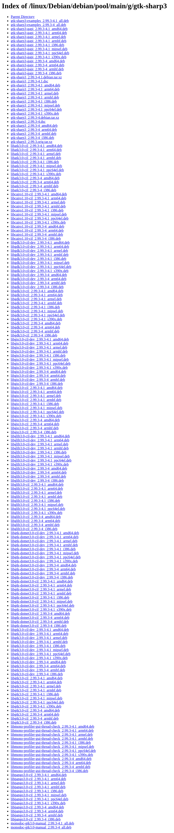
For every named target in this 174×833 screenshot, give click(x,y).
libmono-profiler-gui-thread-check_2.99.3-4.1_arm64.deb (52, 730)
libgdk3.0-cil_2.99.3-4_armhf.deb (35, 331)
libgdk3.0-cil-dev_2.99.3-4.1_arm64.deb (40, 246)
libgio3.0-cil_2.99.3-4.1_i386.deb (35, 404)
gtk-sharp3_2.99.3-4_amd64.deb (34, 125)
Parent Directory (23, 17)
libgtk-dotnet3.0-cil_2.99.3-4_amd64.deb (40, 613)
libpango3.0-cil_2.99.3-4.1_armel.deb (38, 783)
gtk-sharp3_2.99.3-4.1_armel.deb (35, 93)
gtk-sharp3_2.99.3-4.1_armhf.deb (35, 97)
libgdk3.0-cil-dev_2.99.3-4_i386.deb (37, 287)
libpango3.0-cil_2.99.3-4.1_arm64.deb (38, 779)
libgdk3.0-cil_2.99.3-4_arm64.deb (35, 327)
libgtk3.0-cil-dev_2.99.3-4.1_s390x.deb (39, 658)
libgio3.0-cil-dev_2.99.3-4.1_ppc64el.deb (40, 363)
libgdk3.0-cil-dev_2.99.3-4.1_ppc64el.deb (41, 267)
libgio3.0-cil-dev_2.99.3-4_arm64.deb (38, 376)
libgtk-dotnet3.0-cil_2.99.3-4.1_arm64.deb (41, 585)
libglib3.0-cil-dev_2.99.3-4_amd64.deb (39, 468)
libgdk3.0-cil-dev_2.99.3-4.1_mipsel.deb (40, 263)
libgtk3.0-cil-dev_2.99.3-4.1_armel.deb (39, 638)
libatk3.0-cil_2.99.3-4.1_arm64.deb (36, 150)
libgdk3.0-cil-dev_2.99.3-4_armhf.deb (38, 283)
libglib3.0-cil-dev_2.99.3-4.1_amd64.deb (40, 436)
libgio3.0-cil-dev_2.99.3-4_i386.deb (37, 384)
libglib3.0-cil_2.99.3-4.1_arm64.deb (37, 488)
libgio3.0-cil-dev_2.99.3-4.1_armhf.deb (39, 351)
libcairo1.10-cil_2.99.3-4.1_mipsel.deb (39, 214)
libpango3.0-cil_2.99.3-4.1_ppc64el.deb (39, 799)
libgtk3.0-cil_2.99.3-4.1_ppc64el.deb (37, 702)
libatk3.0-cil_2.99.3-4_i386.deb (33, 190)
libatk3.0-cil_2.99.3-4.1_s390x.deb (36, 174)
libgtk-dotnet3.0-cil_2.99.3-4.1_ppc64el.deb (42, 605)
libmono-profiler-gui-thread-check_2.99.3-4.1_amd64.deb (52, 726)
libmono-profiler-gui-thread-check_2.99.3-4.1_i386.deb (51, 743)
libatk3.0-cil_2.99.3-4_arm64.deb (35, 182)
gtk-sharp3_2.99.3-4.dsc (28, 121)
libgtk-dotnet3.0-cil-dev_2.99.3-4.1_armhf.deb (44, 545)
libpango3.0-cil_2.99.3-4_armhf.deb (37, 815)
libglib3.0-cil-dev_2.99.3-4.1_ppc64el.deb (41, 460)
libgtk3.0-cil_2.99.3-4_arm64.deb (35, 714)
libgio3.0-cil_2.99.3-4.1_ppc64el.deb (37, 412)
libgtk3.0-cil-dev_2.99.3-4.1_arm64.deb (39, 634)
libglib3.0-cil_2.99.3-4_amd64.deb (36, 517)
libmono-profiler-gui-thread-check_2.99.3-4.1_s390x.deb (52, 755)
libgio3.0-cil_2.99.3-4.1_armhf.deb (36, 400)
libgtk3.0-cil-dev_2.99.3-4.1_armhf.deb (39, 642)
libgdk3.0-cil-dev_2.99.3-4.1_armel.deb (39, 250)
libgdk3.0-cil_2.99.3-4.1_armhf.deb (36, 303)
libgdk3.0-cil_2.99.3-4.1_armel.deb (36, 299)
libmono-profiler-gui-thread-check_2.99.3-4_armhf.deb (50, 767)
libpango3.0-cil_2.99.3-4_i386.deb (36, 819)
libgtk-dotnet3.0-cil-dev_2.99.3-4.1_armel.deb (44, 541)
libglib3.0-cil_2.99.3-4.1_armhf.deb (36, 497)
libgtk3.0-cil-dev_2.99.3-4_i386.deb (37, 674)
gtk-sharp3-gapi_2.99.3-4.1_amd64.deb (39, 29)
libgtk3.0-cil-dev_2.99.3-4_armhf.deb (38, 670)
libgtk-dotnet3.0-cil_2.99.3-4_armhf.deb (40, 622)
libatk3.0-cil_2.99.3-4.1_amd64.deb (36, 146)
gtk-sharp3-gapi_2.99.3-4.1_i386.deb (37, 45)
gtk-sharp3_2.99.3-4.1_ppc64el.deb (36, 109)
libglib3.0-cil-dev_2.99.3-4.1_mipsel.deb (40, 456)
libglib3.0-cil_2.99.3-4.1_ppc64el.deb (38, 509)
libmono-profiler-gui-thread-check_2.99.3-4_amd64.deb (51, 759)
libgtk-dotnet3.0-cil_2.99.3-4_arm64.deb (40, 617)
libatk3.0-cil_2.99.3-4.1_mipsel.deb (36, 166)
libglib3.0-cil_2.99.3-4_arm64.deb (35, 521)
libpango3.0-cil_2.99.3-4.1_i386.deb (37, 791)
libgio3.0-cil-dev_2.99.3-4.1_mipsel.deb (40, 359)
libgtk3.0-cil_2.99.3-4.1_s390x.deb (36, 706)
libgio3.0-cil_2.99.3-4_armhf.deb (35, 428)
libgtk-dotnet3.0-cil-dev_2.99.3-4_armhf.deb (43, 573)
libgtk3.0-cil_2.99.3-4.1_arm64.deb (36, 682)
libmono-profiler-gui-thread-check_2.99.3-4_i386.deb (49, 771)
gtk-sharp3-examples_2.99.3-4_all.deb (38, 25)
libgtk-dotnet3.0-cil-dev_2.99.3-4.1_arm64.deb (44, 537)
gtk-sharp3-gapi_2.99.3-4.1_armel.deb (38, 37)
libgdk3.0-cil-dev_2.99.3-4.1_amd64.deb (40, 242)
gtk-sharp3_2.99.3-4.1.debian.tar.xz (36, 77)
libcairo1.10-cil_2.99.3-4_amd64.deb (37, 226)
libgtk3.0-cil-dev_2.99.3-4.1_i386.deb (38, 646)
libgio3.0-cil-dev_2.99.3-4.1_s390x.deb (39, 367)
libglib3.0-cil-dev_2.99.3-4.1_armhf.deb (40, 448)
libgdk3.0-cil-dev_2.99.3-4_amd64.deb (39, 275)
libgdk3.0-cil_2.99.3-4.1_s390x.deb (36, 319)
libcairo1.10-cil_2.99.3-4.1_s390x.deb (38, 222)
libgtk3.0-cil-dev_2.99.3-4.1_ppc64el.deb (40, 654)
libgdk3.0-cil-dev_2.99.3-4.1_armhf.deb (39, 255)
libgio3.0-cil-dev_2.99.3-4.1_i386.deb (38, 355)
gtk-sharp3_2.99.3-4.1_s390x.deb (35, 113)
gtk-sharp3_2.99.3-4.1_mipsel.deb (35, 105)
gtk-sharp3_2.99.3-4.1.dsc (29, 81)
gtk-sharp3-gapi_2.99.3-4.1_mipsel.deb (39, 49)
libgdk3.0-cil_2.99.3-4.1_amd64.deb (37, 291)
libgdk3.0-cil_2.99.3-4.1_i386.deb (35, 307)
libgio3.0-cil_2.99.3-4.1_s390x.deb (36, 416)
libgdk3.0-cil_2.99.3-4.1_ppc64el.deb (38, 315)
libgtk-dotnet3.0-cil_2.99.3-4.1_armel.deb (41, 589)
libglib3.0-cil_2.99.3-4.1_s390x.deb (36, 513)
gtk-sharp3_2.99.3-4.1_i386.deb (34, 101)
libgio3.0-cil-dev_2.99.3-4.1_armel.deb (39, 347)
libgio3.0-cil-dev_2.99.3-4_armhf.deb (38, 380)
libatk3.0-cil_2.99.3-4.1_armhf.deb (36, 158)
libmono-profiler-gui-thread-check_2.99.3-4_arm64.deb (51, 763)
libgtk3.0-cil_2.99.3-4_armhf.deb (35, 718)
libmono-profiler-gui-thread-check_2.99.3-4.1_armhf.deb (52, 738)
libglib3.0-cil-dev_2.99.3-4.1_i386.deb (38, 452)
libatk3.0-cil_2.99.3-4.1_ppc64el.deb (37, 170)
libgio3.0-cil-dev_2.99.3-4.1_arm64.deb (39, 343)
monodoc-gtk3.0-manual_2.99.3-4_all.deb (41, 827)
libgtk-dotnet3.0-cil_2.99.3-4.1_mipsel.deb (41, 601)
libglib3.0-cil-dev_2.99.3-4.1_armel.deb (39, 444)
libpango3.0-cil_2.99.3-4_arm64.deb (37, 811)
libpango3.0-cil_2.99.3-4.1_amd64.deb (39, 775)
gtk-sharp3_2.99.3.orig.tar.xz (31, 142)
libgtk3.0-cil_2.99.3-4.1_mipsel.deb (36, 698)
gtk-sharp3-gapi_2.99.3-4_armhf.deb (37, 69)
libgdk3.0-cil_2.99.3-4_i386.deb (34, 335)
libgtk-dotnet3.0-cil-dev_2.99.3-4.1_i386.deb (43, 549)
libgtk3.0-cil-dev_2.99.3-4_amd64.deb (38, 662)
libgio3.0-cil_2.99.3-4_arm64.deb (35, 424)
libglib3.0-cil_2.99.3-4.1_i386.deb (35, 501)
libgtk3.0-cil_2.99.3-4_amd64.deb (35, 710)
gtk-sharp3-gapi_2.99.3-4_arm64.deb (37, 65)
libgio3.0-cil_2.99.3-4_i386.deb (34, 432)
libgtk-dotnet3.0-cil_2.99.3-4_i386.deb (39, 626)
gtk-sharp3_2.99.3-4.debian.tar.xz (35, 117)
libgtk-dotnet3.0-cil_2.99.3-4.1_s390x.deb (41, 609)
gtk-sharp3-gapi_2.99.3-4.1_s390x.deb (38, 57)
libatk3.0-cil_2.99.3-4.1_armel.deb (36, 154)
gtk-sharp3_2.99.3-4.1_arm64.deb (35, 89)
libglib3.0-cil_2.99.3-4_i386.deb (34, 529)
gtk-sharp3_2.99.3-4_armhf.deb (33, 134)
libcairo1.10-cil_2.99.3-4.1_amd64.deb (39, 194)
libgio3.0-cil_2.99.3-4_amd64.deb (35, 420)
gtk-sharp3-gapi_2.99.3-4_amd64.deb (38, 61)
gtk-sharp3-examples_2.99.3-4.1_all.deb (40, 21)
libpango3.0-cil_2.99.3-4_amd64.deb (37, 807)
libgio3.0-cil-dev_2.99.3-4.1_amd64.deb (40, 339)
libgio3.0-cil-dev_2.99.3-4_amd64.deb (38, 371)
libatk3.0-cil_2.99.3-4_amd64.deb (35, 178)
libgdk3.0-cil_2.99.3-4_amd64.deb (36, 323)
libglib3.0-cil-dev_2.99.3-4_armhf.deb (38, 476)
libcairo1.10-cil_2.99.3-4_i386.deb (36, 238)
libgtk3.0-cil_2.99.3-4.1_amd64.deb (37, 678)
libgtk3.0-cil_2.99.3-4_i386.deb (34, 722)
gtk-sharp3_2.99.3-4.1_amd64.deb (35, 85)
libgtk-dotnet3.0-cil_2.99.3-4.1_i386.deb (40, 597)
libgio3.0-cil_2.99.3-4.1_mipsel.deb (36, 408)
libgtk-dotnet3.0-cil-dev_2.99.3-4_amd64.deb (43, 565)
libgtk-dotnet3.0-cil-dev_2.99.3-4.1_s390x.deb (44, 561)
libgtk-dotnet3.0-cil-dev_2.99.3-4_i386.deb (42, 577)
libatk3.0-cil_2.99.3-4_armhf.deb (34, 186)
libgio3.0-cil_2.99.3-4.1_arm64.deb (36, 392)
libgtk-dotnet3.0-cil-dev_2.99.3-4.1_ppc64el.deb (45, 557)
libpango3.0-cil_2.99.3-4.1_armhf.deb (38, 787)
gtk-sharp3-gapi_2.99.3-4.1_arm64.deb (39, 33)
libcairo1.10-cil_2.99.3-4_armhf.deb (37, 234)
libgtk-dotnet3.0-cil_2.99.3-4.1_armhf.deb (41, 593)
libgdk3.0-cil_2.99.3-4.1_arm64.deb (37, 295)
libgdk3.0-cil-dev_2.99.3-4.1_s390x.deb (39, 271)
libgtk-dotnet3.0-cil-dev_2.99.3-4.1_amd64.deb (45, 533)
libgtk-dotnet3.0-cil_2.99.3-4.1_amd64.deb (42, 581)
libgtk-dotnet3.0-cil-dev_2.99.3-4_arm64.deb (43, 569)
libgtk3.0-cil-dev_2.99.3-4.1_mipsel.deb (40, 650)
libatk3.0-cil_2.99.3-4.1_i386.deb (35, 162)
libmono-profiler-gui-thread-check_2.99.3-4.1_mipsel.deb (52, 747)
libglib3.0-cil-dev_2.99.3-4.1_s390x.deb (40, 464)
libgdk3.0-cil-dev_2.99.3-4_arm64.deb (38, 279)
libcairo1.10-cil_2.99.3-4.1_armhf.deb (38, 206)
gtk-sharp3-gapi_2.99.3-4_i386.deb (36, 73)
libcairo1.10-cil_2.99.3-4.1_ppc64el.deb (39, 218)
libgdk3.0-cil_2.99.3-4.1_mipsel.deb (37, 311)
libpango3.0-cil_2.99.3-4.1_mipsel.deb (38, 795)
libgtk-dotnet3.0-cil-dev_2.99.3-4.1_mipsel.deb (45, 553)
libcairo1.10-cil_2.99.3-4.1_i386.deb (37, 210)
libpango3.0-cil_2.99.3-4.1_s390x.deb (38, 803)
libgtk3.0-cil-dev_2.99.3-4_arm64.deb (38, 666)
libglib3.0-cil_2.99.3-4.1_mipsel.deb (37, 505)
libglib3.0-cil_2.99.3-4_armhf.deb (35, 525)
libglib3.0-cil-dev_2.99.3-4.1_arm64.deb (40, 440)
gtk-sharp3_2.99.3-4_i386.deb (32, 138)
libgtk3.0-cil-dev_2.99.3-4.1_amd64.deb (40, 630)
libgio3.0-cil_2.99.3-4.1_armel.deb (36, 396)
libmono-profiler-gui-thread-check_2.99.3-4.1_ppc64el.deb (53, 751)
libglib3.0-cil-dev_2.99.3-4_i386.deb (37, 480)
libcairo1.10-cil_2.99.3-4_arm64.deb (37, 230)
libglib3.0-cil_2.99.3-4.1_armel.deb (36, 492)
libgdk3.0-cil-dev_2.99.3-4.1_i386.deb (38, 259)
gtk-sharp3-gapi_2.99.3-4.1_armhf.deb (38, 41)
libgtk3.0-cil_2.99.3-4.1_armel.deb (36, 686)
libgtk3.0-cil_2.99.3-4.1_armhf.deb (36, 690)
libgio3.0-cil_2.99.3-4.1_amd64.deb (37, 388)
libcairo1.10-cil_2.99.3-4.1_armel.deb (38, 202)
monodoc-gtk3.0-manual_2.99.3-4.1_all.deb (42, 823)
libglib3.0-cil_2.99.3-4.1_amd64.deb (37, 484)
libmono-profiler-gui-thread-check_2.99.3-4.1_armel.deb (52, 734)
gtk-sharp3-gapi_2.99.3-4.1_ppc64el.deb (40, 53)
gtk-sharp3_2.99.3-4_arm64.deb (34, 130)
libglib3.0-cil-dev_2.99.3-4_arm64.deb (39, 472)
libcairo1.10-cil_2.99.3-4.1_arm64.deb (38, 198)
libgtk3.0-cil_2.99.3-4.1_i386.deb (35, 694)
